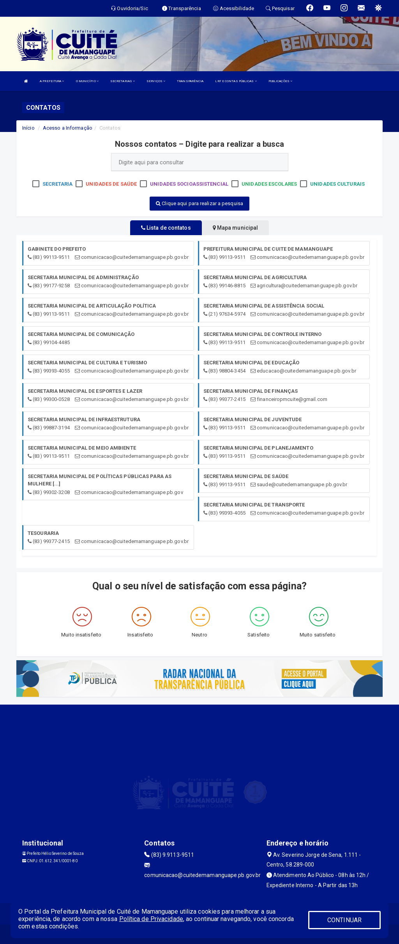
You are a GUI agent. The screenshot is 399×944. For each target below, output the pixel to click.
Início (28, 128)
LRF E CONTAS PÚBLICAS (235, 81)
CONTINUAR (344, 920)
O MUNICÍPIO (87, 81)
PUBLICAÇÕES (280, 81)
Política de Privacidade (151, 919)
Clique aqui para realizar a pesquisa (199, 203)
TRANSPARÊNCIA (190, 81)
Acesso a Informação (67, 128)
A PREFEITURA (52, 81)
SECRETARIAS (122, 81)
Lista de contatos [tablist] (166, 228)
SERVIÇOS (156, 81)
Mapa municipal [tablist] (235, 228)
